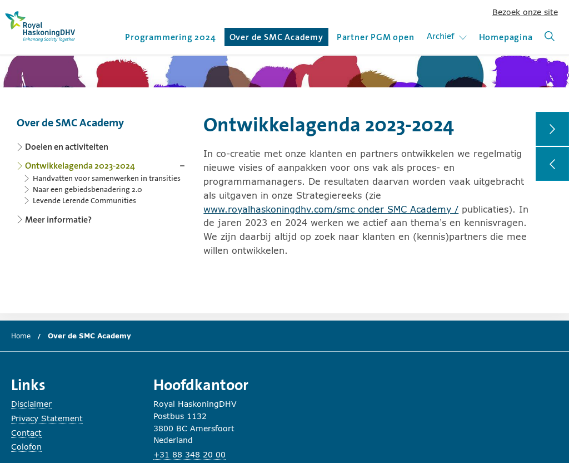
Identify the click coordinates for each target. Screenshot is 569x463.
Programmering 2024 (170, 37)
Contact (26, 432)
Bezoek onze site (525, 12)
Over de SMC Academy (276, 38)
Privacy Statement (47, 418)
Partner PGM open (376, 37)
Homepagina (506, 37)
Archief (449, 36)
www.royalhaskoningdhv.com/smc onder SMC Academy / (330, 209)
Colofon (26, 446)
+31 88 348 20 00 (189, 454)
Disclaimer (31, 403)
